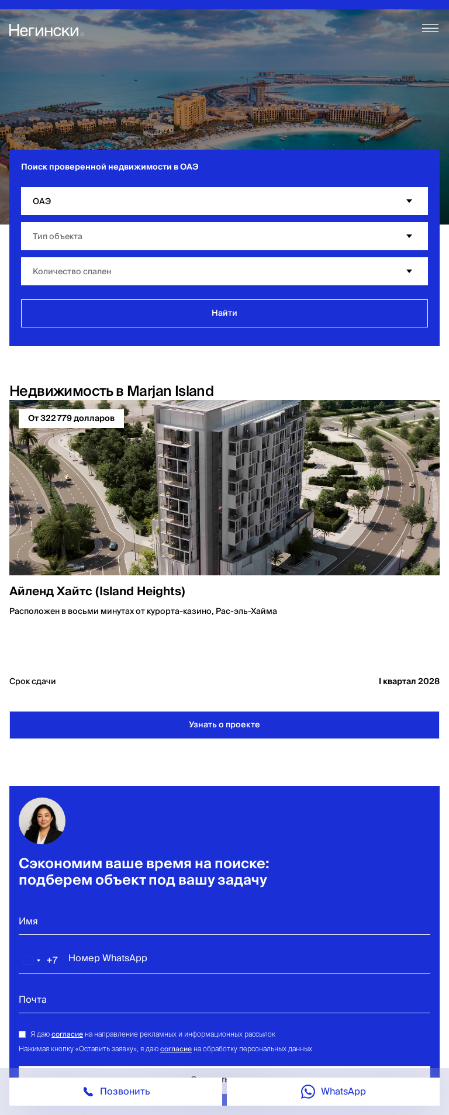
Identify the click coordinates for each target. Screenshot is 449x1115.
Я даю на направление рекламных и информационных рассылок (152, 1034)
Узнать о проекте (224, 725)
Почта (33, 1000)
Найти (224, 313)
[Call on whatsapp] (333, 1092)
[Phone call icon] (115, 1092)
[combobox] (38, 960)
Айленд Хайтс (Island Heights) (97, 592)
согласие (67, 1034)
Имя (28, 921)
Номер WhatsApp (107, 958)
